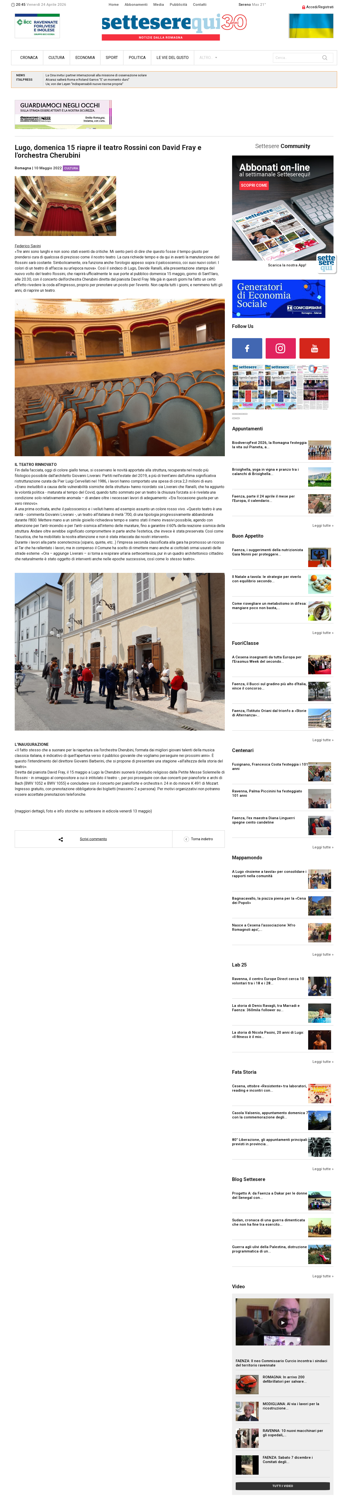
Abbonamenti (136, 4)
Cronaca (29, 57)
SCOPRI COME (254, 185)
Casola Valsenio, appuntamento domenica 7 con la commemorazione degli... (270, 1115)
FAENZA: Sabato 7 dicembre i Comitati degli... (288, 1459)
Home (114, 4)
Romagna (23, 168)
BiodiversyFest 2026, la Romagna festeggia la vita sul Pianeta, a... (269, 445)
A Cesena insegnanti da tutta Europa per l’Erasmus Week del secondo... (267, 659)
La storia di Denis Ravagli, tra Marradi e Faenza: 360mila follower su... (266, 1007)
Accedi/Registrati (318, 7)
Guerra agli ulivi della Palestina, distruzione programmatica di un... (269, 1249)
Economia (85, 57)
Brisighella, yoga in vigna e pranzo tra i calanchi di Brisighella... (265, 471)
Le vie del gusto (172, 57)
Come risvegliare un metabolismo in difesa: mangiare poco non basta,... (269, 605)
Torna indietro (198, 839)
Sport (112, 57)
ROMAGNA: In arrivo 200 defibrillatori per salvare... (285, 1379)
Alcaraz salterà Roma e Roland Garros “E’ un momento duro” (87, 79)
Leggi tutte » (323, 525)
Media (158, 4)
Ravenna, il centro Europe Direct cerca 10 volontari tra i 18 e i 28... (268, 981)
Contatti (199, 4)
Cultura (56, 57)
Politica (137, 57)
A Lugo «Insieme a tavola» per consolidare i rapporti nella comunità (269, 873)
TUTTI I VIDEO (282, 1486)
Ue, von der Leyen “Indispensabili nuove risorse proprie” (84, 84)
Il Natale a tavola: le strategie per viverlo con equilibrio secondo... (266, 579)
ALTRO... (206, 57)
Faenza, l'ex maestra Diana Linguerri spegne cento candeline (263, 820)
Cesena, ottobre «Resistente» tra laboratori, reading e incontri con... (269, 1088)
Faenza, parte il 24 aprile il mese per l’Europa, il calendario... (263, 498)
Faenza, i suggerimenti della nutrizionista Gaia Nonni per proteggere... (267, 552)
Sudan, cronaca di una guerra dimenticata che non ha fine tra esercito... (268, 1222)
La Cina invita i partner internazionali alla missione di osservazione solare (96, 75)
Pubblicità (178, 4)
